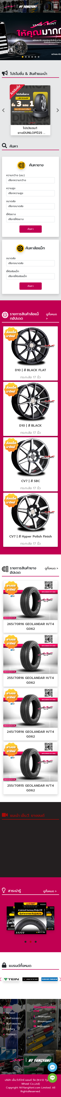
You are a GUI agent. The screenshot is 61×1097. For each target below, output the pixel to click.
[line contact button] (52, 1078)
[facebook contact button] (52, 1067)
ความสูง (10, 188)
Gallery (10, 1029)
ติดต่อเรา (11, 1034)
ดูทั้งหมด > (51, 316)
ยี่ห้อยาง (11, 214)
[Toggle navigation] (55, 6)
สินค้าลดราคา (13, 1024)
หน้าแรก (10, 1013)
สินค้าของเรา (13, 1018)
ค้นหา (31, 229)
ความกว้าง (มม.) (15, 175)
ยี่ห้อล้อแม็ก (12, 271)
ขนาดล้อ (11, 201)
